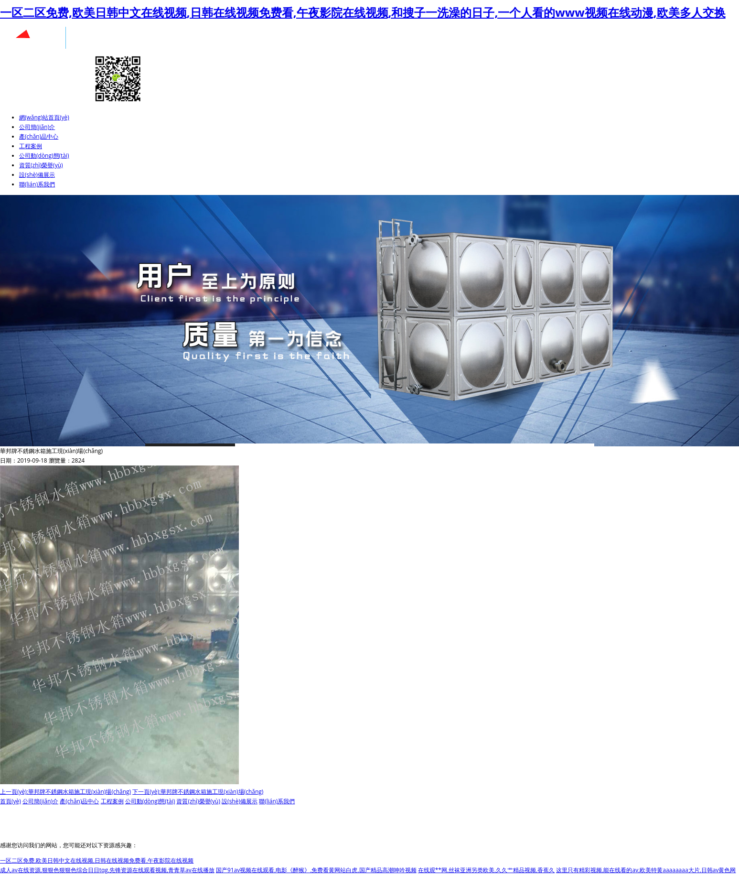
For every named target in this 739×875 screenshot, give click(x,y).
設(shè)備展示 (37, 175)
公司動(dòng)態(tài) (44, 155)
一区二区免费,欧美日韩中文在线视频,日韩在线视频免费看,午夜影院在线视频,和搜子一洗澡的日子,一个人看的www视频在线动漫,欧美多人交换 (363, 12)
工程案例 (30, 146)
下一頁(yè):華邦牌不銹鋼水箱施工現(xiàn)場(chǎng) (197, 792)
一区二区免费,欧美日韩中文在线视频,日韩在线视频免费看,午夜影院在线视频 (96, 860)
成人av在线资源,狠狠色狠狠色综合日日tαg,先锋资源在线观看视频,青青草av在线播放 (107, 870)
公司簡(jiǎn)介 (37, 127)
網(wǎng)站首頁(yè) (44, 117)
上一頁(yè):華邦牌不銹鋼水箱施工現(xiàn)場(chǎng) (65, 792)
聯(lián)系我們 (37, 184)
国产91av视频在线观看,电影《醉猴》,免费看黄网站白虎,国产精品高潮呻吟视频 (316, 870)
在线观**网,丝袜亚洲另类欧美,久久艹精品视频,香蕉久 (486, 870)
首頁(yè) (10, 801)
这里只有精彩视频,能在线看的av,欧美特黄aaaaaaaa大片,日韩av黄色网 (646, 870)
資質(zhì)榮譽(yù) (41, 165)
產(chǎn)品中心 (38, 136)
